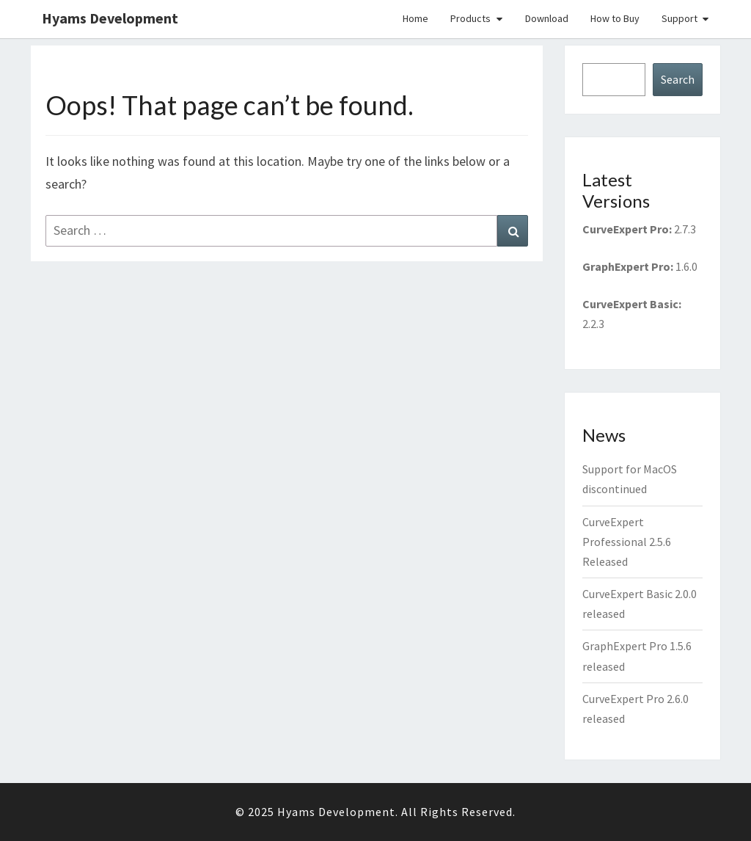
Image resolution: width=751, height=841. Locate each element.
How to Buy (615, 18)
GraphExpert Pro (626, 266)
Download (546, 18)
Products (470, 18)
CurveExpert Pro (625, 229)
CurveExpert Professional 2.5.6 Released (626, 541)
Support (679, 18)
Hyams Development (110, 18)
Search (678, 79)
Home (415, 18)
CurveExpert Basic (630, 303)
